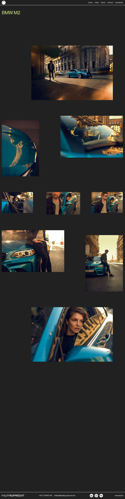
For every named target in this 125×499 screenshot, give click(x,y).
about (103, 2)
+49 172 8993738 (45, 495)
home (90, 2)
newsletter (119, 2)
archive (110, 2)
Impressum (119, 495)
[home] (4, 3)
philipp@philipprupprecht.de (64, 495)
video (97, 2)
